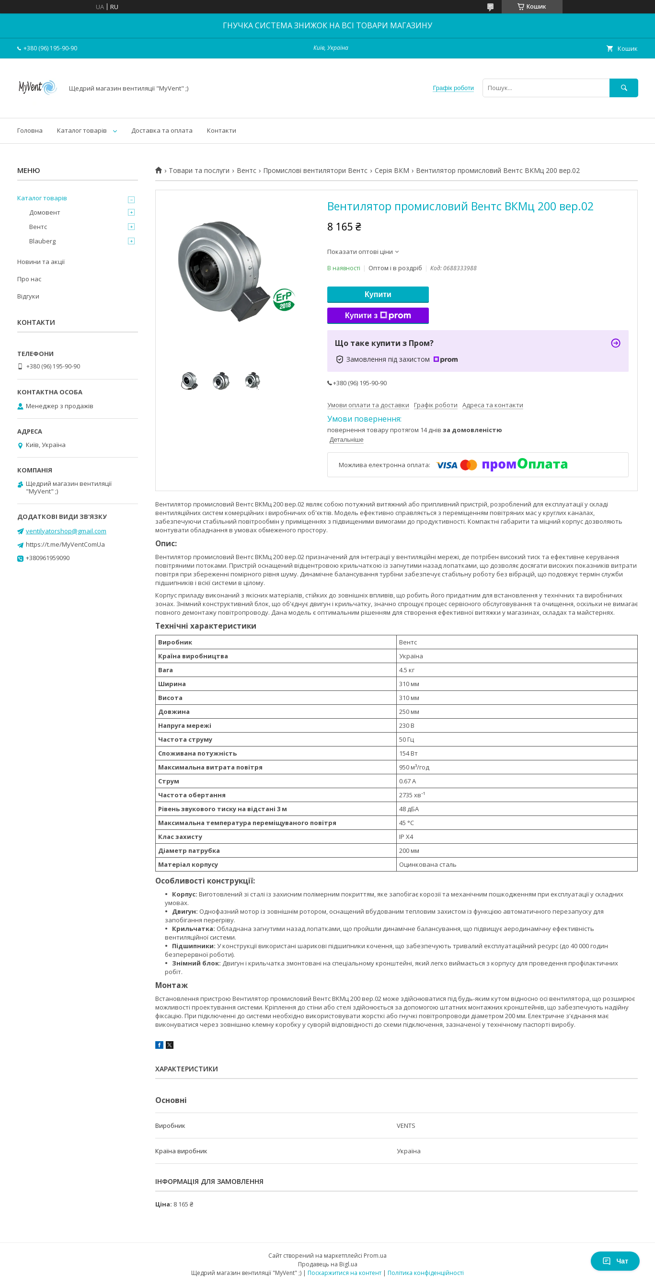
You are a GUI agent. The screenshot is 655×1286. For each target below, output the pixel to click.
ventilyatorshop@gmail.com (66, 531)
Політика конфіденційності (426, 1273)
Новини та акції (41, 261)
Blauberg (42, 241)
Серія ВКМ (392, 170)
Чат (615, 1261)
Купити (378, 294)
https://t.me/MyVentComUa (65, 544)
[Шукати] (623, 88)
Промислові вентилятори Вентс (315, 170)
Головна (30, 130)
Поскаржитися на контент (344, 1273)
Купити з (378, 315)
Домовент (44, 212)
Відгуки (28, 296)
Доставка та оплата (162, 130)
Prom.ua (375, 1256)
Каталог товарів (82, 130)
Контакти (221, 130)
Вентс (246, 170)
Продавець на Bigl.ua (327, 1264)
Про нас (29, 279)
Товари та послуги (199, 170)
